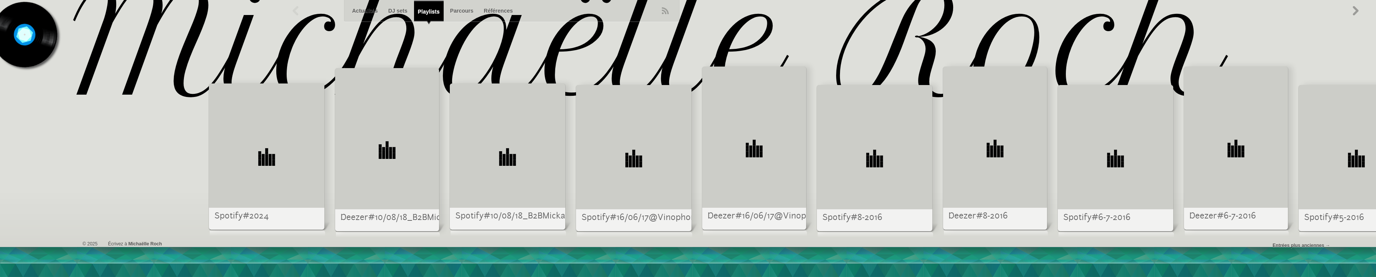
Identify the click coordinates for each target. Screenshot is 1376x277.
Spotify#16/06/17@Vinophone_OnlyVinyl (662, 218)
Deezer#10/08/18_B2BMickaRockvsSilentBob (428, 218)
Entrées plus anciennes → (1301, 245)
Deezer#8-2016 (978, 216)
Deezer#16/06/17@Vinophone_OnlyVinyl (788, 216)
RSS (665, 11)
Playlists (429, 11)
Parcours (462, 11)
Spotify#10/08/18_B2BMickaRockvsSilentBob (543, 216)
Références (498, 11)
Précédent (296, 11)
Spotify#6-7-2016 (1097, 218)
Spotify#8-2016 (852, 218)
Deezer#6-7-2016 (1222, 216)
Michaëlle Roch (145, 244)
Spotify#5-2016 (1334, 218)
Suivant (1355, 11)
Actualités (365, 11)
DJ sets (397, 11)
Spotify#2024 (241, 216)
